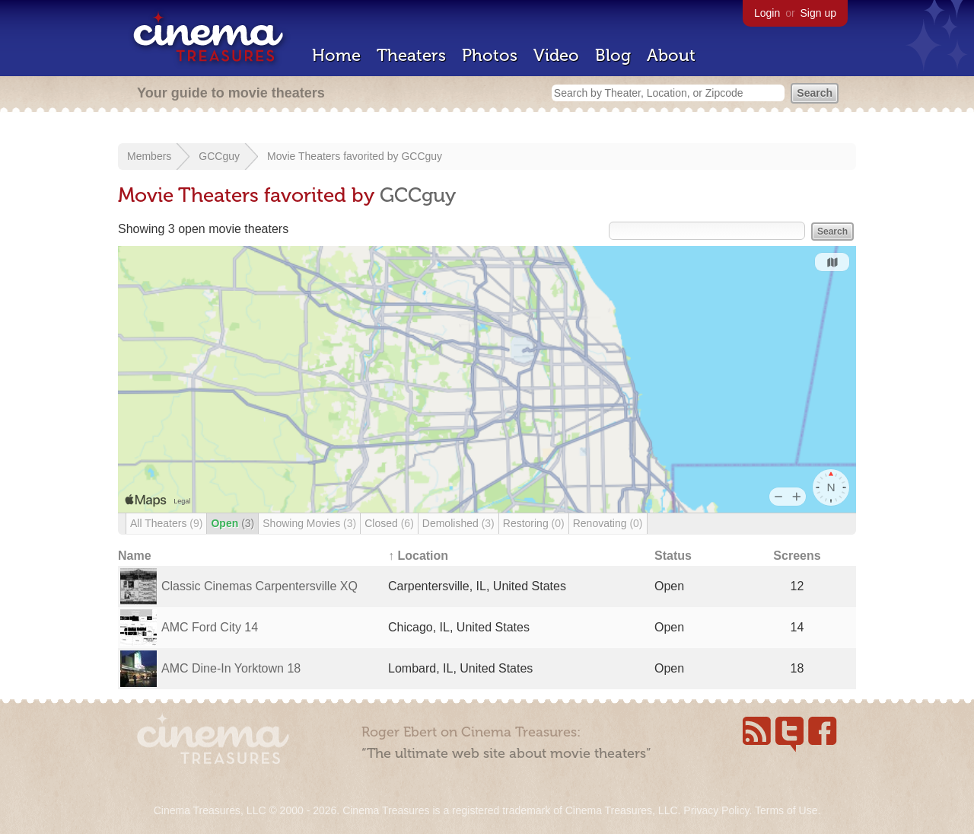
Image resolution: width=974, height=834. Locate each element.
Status (673, 555)
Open (232, 523)
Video (556, 55)
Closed (389, 523)
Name (134, 555)
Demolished (458, 523)
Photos (489, 55)
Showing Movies (309, 523)
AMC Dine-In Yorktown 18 (231, 668)
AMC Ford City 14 (209, 627)
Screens (796, 555)
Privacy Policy (716, 810)
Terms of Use (786, 810)
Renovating (608, 523)
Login (767, 13)
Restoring (534, 523)
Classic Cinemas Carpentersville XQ (259, 586)
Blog (613, 55)
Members (149, 156)
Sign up (818, 13)
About (671, 55)
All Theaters (166, 523)
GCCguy (219, 156)
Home (336, 55)
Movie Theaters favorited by (334, 156)
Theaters (411, 55)
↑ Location (418, 555)
